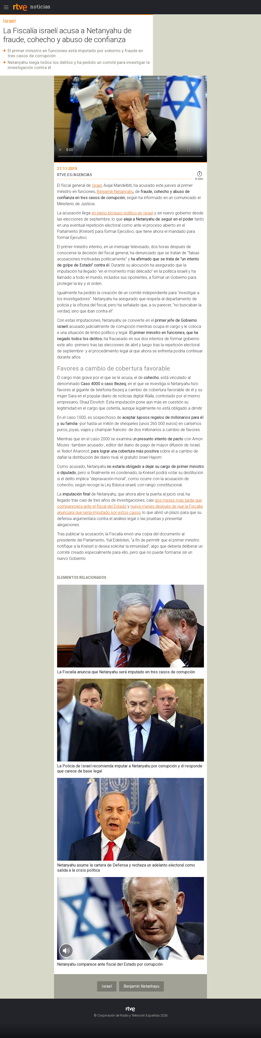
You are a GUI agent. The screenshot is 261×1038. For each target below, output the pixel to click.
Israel (97, 185)
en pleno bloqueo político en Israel (122, 213)
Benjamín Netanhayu (141, 986)
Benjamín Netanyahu (115, 191)
